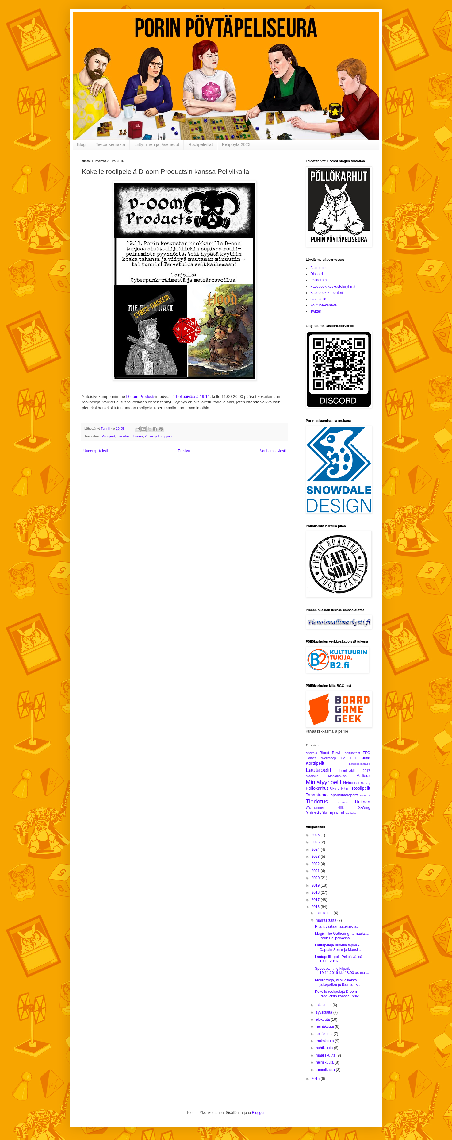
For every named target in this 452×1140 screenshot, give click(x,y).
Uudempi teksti (95, 451)
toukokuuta (325, 1041)
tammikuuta (326, 1070)
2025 (316, 842)
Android (311, 753)
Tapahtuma (317, 794)
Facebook (318, 268)
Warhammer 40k (325, 807)
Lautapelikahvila (359, 763)
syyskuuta (324, 1012)
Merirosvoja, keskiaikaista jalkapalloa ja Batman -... (337, 982)
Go (343, 758)
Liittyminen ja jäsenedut (156, 144)
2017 (316, 900)
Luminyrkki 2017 (354, 770)
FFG (366, 753)
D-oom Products (140, 396)
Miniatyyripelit (323, 782)
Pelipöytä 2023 (236, 144)
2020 (316, 878)
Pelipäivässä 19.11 (193, 396)
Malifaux (363, 776)
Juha (366, 758)
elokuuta (323, 1019)
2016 (316, 907)
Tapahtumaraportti (344, 795)
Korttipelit (315, 763)
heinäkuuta (325, 1026)
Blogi (81, 144)
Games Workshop (321, 758)
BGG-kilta (318, 299)
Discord (316, 274)
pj (369, 783)
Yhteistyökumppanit (158, 436)
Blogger (258, 1113)
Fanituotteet (351, 753)
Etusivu (184, 451)
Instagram (318, 280)
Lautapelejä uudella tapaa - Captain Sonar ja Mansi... (338, 947)
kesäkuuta (325, 1034)
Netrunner (351, 783)
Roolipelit (108, 436)
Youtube (351, 813)
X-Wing (364, 807)
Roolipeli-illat (200, 144)
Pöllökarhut (317, 788)
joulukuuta (325, 913)
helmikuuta (325, 1062)
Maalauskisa (337, 776)
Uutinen (137, 436)
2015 (316, 1078)
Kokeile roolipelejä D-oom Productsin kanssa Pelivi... (338, 993)
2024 (316, 849)
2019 (316, 885)
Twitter (315, 311)
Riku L (334, 788)
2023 (316, 856)
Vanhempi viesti (273, 451)
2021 (316, 871)
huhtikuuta (325, 1048)
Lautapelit (318, 770)
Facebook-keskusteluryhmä (332, 286)
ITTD (353, 758)
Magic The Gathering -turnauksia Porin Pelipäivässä (342, 935)
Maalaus (312, 776)
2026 (316, 835)
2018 (316, 892)
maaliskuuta (326, 1055)
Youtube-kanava (323, 305)
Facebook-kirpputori (326, 293)
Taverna (365, 795)
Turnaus (342, 802)
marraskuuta (326, 920)
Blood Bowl (330, 753)
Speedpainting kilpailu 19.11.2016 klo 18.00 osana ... (342, 970)
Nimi (364, 783)
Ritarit (345, 788)
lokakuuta (324, 1005)
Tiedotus (123, 436)
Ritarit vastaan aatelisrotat (336, 926)
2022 (316, 864)
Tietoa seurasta (110, 144)
